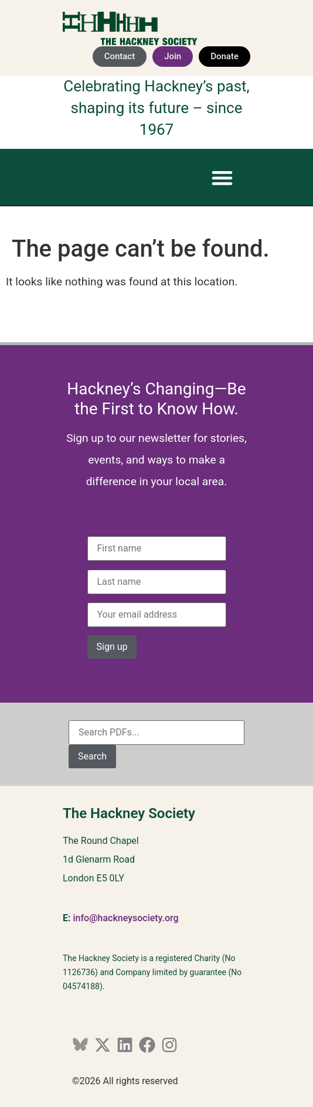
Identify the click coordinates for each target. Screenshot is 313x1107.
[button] (222, 177)
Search (92, 756)
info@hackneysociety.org (125, 918)
